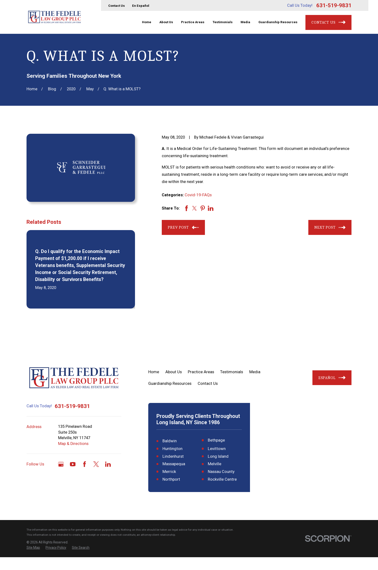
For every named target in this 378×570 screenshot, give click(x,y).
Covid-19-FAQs (198, 195)
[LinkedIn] (108, 464)
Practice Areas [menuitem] (192, 22)
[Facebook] (84, 464)
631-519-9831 (333, 5)
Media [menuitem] (245, 22)
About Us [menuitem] (166, 22)
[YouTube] (72, 464)
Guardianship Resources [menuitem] (277, 22)
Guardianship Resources (169, 383)
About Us (173, 372)
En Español (140, 5)
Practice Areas (201, 372)
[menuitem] (33, 560)
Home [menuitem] (146, 22)
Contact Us (116, 5)
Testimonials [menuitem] (223, 22)
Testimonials (231, 372)
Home (153, 372)
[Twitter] (96, 464)
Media (254, 372)
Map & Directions (73, 443)
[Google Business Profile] (61, 464)
